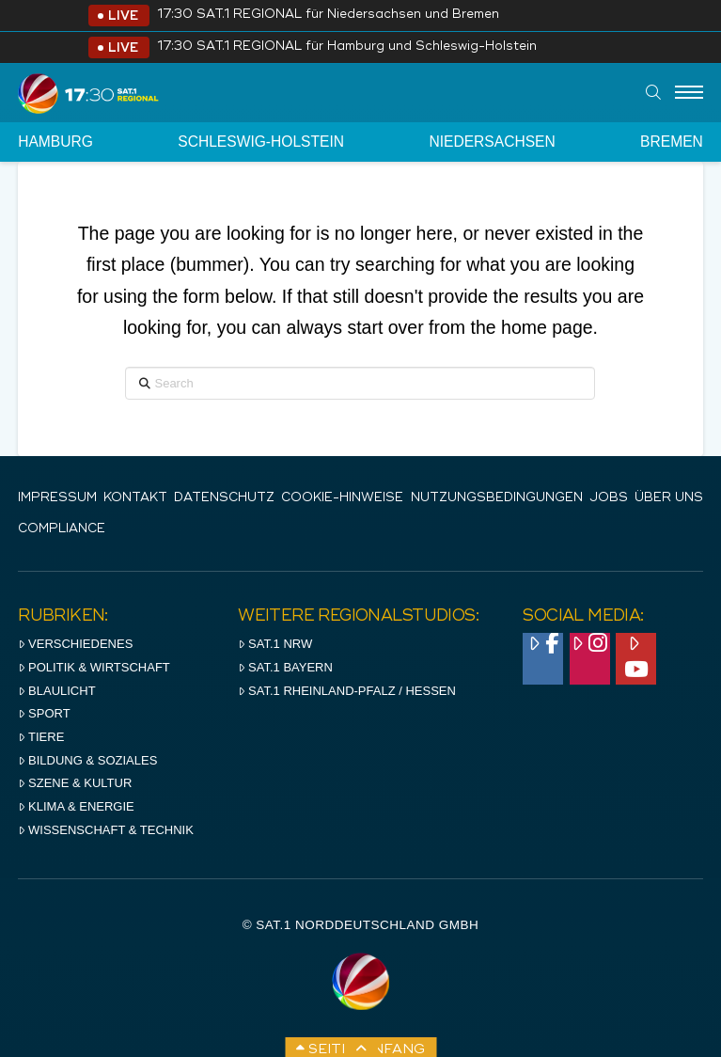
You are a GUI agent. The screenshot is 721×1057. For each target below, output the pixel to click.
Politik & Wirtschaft (94, 667)
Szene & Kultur (75, 783)
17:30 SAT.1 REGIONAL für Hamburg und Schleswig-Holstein (347, 46)
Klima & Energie (76, 806)
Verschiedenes (75, 644)
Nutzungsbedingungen (497, 498)
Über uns (669, 498)
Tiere (41, 737)
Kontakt (135, 498)
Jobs (608, 498)
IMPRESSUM (57, 498)
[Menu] (689, 93)
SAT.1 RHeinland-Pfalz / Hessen (347, 691)
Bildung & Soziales (87, 760)
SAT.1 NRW (275, 644)
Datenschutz (224, 498)
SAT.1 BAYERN (285, 667)
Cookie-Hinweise (342, 498)
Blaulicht (56, 691)
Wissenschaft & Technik (106, 830)
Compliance (61, 529)
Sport (44, 713)
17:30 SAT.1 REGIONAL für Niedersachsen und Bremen (328, 14)
